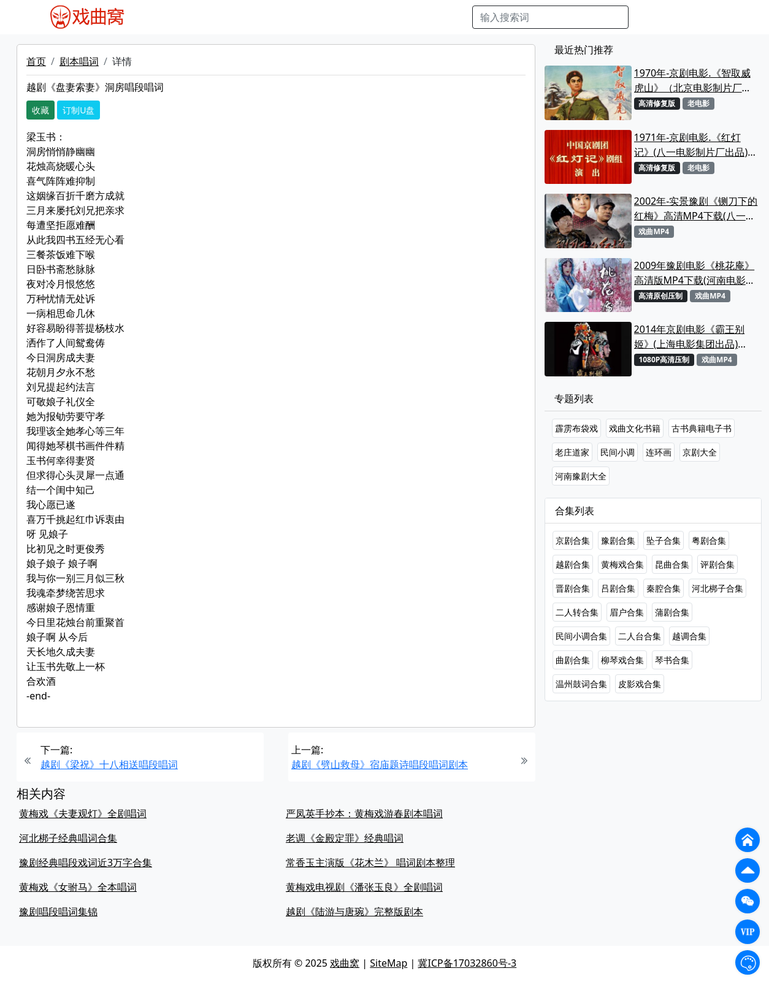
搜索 (648, 17)
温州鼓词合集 (581, 684)
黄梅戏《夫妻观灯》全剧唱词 (83, 813)
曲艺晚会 (296, 17)
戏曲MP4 (163, 17)
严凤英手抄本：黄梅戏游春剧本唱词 (364, 813)
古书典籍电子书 (701, 428)
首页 (36, 61)
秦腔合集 (663, 588)
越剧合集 (573, 564)
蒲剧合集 (672, 612)
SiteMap (388, 963)
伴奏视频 (391, 17)
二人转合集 (577, 612)
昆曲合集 (672, 564)
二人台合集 (639, 636)
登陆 (719, 17)
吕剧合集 (618, 588)
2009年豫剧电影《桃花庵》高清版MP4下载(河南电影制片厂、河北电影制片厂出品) (695, 273)
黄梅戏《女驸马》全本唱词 (78, 887)
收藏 (40, 110)
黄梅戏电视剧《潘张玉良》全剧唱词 (364, 887)
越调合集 (689, 636)
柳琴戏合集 (622, 660)
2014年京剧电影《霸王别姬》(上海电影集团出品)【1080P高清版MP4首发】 (693, 336)
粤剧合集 (709, 540)
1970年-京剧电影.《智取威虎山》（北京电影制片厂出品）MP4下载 (693, 80)
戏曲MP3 (212, 17)
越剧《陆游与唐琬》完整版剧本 (354, 911)
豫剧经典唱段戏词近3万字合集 (85, 862)
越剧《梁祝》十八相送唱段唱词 (109, 764)
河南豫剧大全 (580, 476)
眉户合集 (627, 612)
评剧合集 (717, 564)
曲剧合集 (573, 660)
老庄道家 (572, 452)
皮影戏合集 (639, 684)
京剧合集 (573, 540)
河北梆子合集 (717, 588)
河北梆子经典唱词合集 (68, 838)
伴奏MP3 (344, 17)
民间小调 (617, 452)
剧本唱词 (79, 61)
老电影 (254, 17)
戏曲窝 (344, 963)
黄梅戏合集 (622, 564)
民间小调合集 (581, 636)
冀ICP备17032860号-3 (467, 963)
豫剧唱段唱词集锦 (58, 911)
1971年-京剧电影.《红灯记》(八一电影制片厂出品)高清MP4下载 (696, 145)
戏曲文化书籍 (634, 428)
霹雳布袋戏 (576, 428)
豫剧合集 (618, 540)
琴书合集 (672, 660)
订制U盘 (78, 110)
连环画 (658, 452)
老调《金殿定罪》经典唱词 (345, 838)
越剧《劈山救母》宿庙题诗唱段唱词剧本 (379, 764)
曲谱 (456, 17)
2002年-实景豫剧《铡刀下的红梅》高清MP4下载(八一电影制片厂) (696, 208)
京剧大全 (700, 452)
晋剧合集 (573, 588)
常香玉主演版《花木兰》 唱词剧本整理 (370, 862)
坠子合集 (663, 540)
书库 (428, 17)
